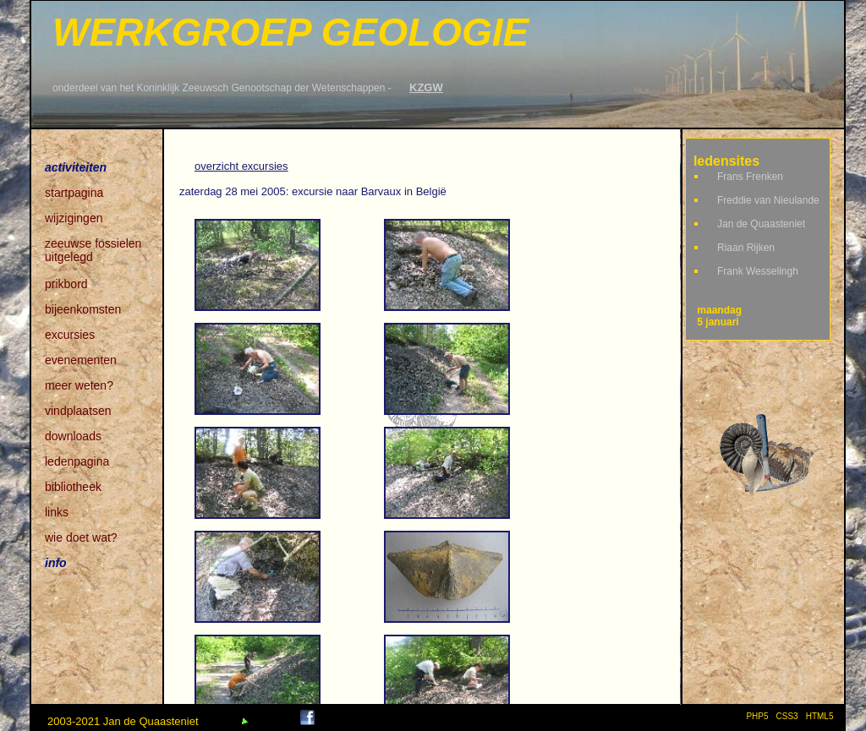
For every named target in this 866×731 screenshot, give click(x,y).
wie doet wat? (81, 537)
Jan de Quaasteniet (761, 224)
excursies (70, 334)
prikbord (66, 284)
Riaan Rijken (746, 248)
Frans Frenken (750, 177)
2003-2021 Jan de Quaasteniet (123, 721)
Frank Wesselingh (757, 271)
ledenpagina (77, 461)
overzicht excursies (241, 166)
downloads (73, 436)
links (57, 512)
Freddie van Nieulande (768, 200)
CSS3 (787, 716)
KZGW (426, 87)
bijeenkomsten (83, 309)
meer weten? (79, 385)
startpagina (74, 192)
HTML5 (822, 716)
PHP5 (757, 716)
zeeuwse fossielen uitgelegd (93, 245)
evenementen (81, 360)
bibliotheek (73, 487)
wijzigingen (73, 218)
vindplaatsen (78, 410)
